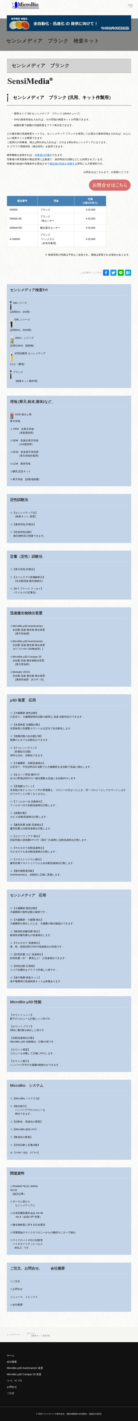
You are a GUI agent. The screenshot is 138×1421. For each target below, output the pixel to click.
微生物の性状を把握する (63, 163)
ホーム (10, 1355)
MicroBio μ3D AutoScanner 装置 (25, 1368)
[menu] (130, 6)
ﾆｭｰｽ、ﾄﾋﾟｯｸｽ (14, 1380)
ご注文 (10, 1393)
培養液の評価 (42, 155)
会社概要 (12, 1361)
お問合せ (12, 1386)
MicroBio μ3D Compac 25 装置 (24, 1374)
